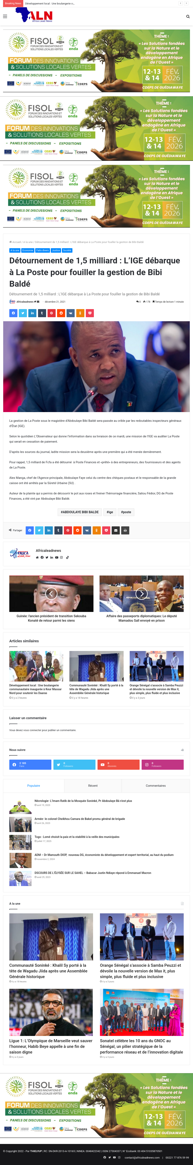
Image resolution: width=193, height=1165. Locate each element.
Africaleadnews (25, 301)
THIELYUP (36, 1151)
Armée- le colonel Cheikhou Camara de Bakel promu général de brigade (80, 818)
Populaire (33, 786)
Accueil (15, 242)
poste (127, 512)
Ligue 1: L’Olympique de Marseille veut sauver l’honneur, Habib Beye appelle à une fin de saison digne (50, 1046)
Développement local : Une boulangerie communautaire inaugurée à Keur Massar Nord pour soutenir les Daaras (35, 689)
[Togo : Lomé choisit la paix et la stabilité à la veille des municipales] (20, 842)
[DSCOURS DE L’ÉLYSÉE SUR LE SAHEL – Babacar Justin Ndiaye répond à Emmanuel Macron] (20, 878)
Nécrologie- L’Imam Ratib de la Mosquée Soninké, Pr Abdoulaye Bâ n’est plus (83, 800)
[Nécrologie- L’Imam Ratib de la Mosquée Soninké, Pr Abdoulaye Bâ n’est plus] (20, 806)
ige (111, 512)
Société (67, 250)
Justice (56, 250)
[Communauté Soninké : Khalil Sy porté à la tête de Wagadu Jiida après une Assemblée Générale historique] (96, 666)
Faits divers (42, 250)
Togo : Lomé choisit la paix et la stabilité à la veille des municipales (77, 837)
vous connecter (32, 730)
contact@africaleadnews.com (142, 1157)
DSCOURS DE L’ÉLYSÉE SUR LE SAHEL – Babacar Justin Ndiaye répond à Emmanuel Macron (93, 873)
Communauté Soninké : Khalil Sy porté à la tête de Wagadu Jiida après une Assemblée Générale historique (96, 689)
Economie (27, 250)
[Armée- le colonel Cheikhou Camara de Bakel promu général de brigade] (20, 824)
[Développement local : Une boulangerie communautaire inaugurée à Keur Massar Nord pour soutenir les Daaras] (36, 666)
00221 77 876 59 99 (177, 1157)
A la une (28, 242)
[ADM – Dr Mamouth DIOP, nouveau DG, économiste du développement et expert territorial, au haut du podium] (20, 860)
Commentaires (156, 786)
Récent (93, 786)
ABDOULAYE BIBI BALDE (81, 512)
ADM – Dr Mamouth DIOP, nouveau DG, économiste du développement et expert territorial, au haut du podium (104, 855)
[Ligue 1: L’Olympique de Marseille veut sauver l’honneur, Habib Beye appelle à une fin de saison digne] (51, 1012)
